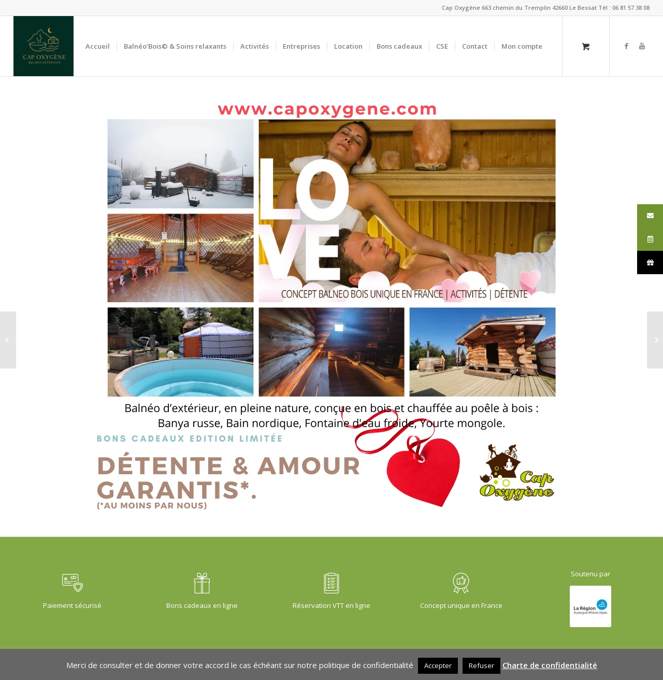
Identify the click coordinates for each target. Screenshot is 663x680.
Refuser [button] (481, 665)
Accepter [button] (438, 665)
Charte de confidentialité (549, 665)
